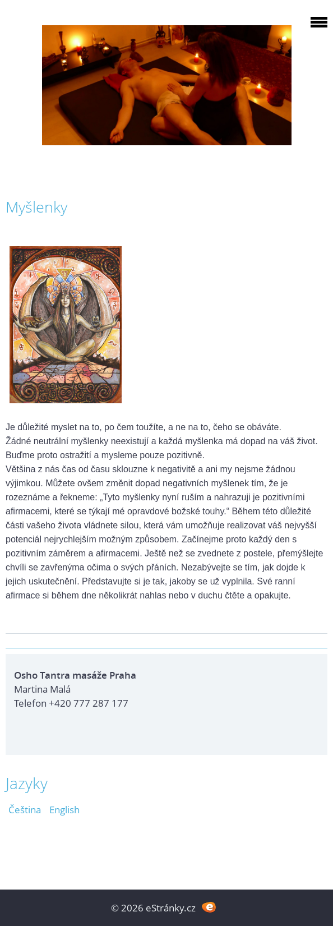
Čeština (24, 809)
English (64, 809)
